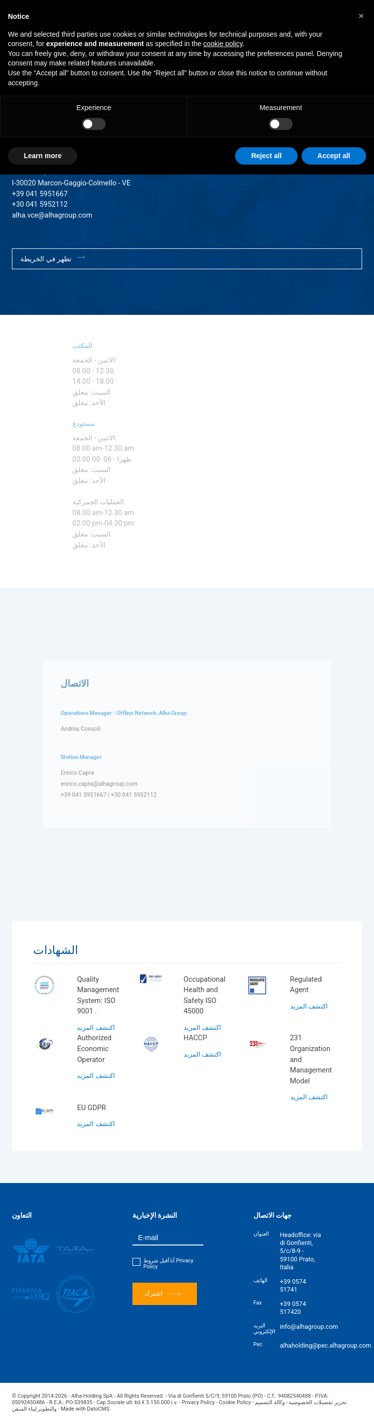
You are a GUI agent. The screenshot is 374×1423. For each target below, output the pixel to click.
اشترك (162, 1294)
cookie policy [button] (223, 44)
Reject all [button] (266, 156)
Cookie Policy (235, 1402)
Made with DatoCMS (85, 1409)
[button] (361, 16)
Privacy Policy (198, 1402)
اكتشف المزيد (96, 1027)
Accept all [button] (333, 156)
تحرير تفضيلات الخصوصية (317, 1402)
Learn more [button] (43, 156)
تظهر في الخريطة (52, 258)
